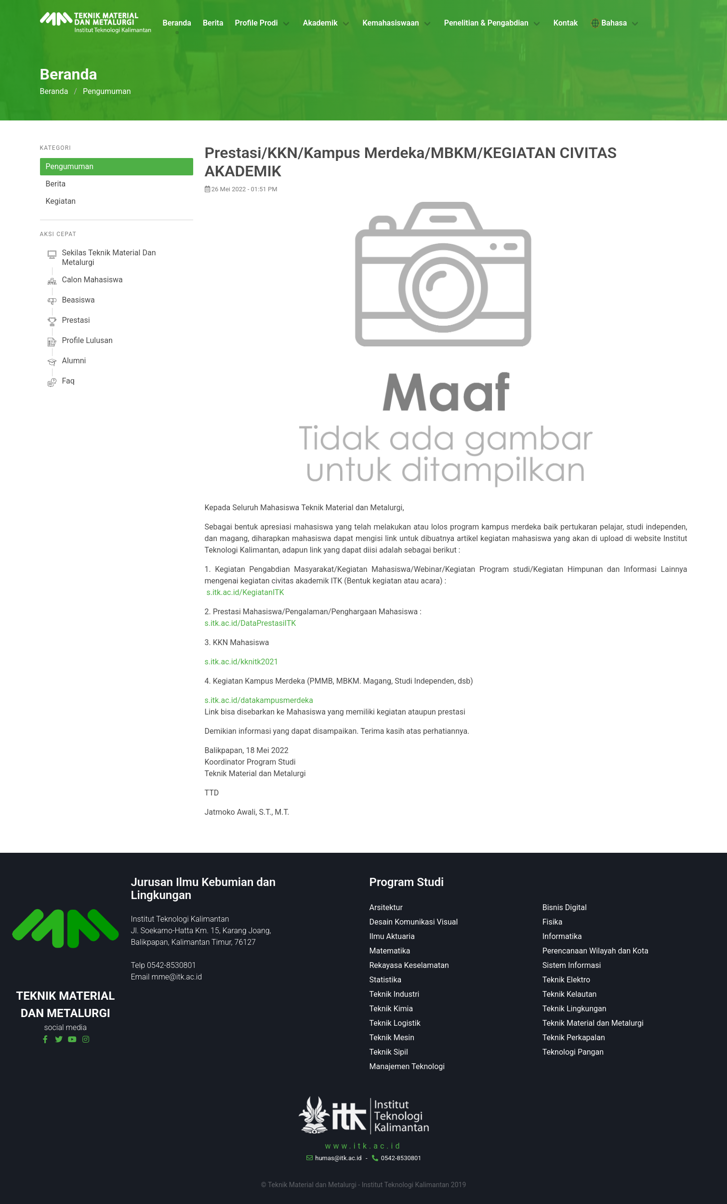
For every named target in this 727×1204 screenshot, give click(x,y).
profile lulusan (79, 342)
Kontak (566, 22)
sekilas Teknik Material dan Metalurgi (101, 257)
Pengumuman (70, 166)
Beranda (177, 22)
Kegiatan (61, 201)
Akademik (320, 22)
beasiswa (70, 301)
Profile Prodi (256, 22)
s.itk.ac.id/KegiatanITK (245, 592)
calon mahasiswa (84, 281)
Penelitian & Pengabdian (486, 22)
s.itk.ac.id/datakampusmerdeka (259, 700)
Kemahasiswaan (391, 22)
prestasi (68, 322)
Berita (213, 22)
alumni (66, 362)
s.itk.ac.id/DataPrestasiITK (250, 623)
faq (60, 382)
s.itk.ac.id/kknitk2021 (241, 661)
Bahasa (608, 23)
